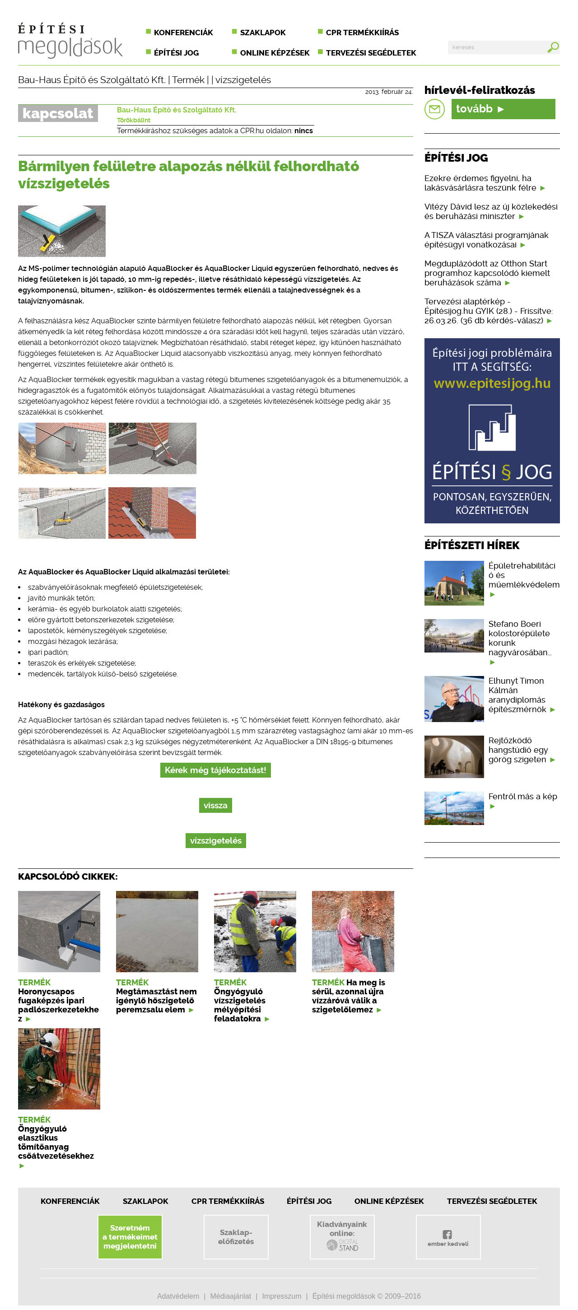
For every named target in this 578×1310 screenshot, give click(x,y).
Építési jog (176, 52)
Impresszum (281, 1296)
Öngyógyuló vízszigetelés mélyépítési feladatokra (240, 1005)
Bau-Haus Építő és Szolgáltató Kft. (92, 80)
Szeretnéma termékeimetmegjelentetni (130, 1236)
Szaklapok (263, 32)
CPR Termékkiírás (227, 1201)
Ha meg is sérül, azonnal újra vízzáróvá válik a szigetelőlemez (348, 996)
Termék (188, 80)
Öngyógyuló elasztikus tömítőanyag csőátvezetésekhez (56, 1142)
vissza (216, 805)
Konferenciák (183, 32)
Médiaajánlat (230, 1296)
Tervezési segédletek (371, 52)
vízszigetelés (243, 80)
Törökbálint (133, 120)
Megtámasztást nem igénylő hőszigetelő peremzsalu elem (156, 1000)
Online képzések (275, 52)
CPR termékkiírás (362, 32)
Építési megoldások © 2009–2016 (366, 1296)
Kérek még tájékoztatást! (215, 770)
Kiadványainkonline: (342, 1236)
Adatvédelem (178, 1296)
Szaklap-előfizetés (236, 1237)
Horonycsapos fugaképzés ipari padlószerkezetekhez (58, 1005)
